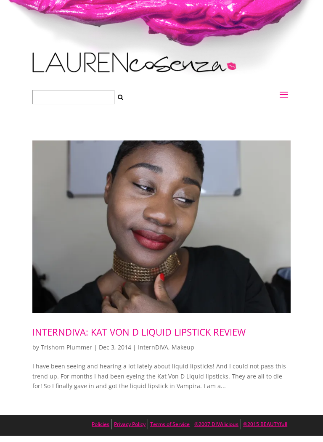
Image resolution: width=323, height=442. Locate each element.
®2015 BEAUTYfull (265, 424)
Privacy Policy (130, 424)
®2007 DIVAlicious (216, 424)
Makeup (183, 347)
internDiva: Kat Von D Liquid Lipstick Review (139, 332)
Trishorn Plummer (66, 347)
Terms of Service (170, 424)
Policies (100, 424)
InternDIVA (153, 347)
